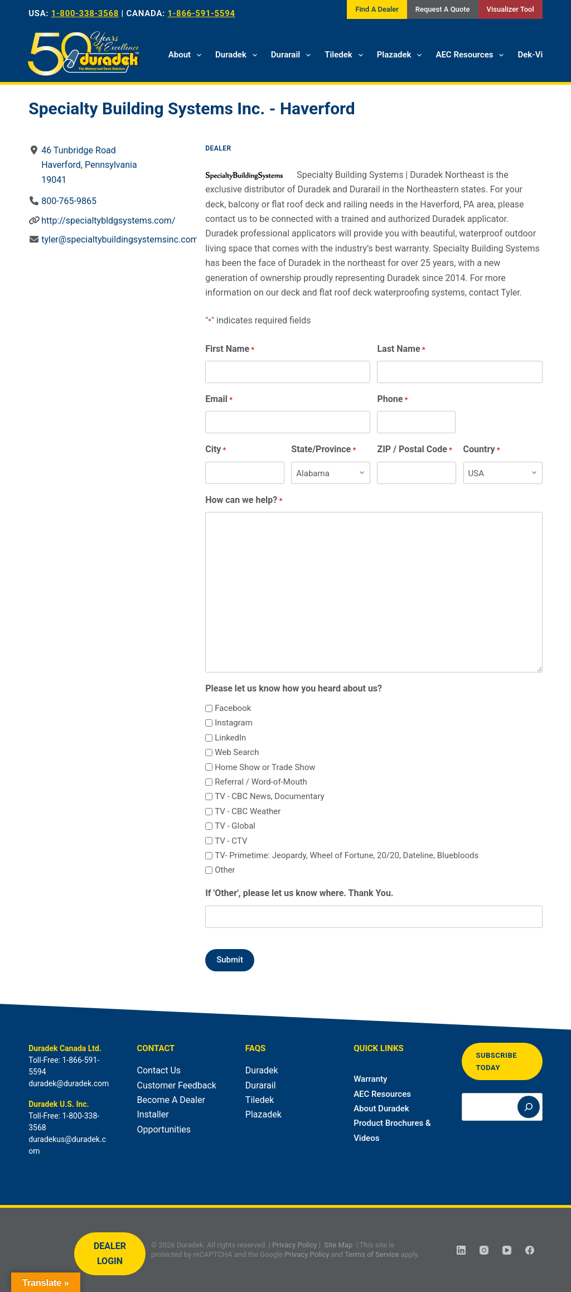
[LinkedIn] (461, 1250)
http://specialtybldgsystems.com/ (108, 220)
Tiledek (346, 55)
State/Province (324, 450)
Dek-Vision (537, 55)
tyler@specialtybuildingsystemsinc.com (120, 239)
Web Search (237, 752)
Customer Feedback (176, 1085)
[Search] (528, 1107)
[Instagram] (484, 1250)
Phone (393, 399)
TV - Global (235, 826)
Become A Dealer (171, 1100)
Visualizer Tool (510, 9)
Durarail (293, 55)
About (187, 55)
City (215, 450)
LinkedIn (230, 738)
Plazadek (402, 55)
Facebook (233, 708)
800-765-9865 (68, 201)
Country (481, 450)
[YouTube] (506, 1250)
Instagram (234, 723)
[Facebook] (529, 1250)
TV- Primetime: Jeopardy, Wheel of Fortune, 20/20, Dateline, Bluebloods (346, 855)
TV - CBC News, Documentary (269, 796)
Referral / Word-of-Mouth (261, 782)
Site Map (338, 1245)
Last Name (401, 349)
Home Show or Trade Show (265, 767)
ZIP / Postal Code (415, 450)
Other (225, 870)
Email (219, 399)
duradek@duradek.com (68, 1083)
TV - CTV (231, 841)
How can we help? (243, 500)
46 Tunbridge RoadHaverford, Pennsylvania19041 (89, 165)
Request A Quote (442, 9)
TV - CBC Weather (247, 811)
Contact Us (159, 1070)
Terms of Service (372, 1254)
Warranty (370, 1079)
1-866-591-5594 (201, 13)
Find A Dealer (376, 9)
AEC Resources (471, 55)
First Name (229, 349)
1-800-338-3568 (85, 13)
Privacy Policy (294, 1245)
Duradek (238, 55)
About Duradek (381, 1109)
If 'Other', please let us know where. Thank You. (299, 893)
